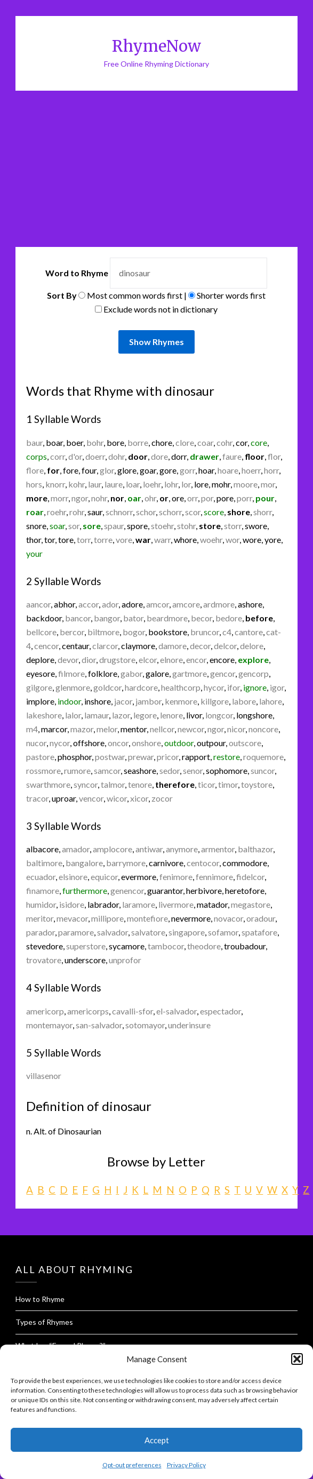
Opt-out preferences (132, 1465)
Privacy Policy (186, 1465)
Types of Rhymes (44, 1321)
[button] (297, 1359)
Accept (157, 1440)
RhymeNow (156, 46)
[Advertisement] (156, 170)
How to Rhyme (40, 1299)
